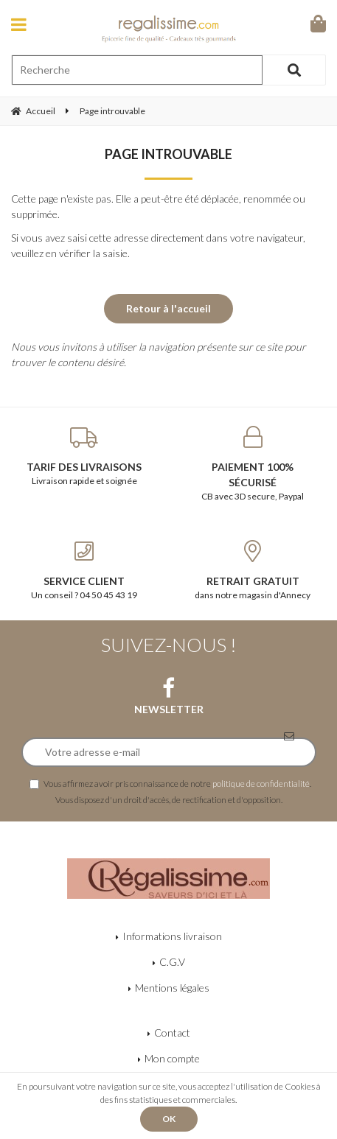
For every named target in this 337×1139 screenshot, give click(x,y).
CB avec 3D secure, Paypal (253, 464)
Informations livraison (172, 936)
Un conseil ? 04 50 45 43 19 (84, 570)
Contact (172, 1032)
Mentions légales (172, 987)
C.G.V (172, 962)
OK (169, 1118)
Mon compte (172, 1058)
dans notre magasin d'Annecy (253, 570)
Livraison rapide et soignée (84, 456)
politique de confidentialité (261, 783)
